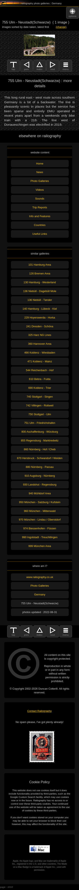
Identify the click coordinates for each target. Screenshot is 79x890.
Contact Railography (39, 711)
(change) (61, 27)
